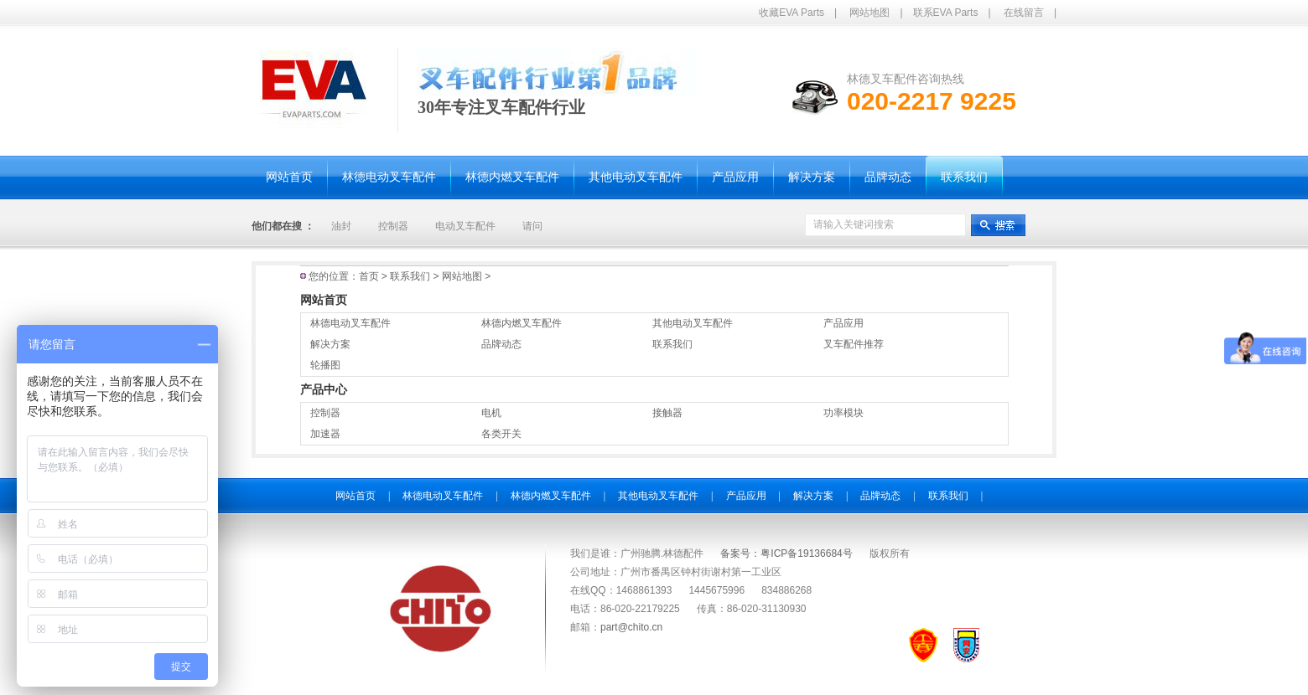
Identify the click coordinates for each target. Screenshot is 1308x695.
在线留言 (1024, 12)
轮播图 (325, 365)
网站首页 (323, 299)
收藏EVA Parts (791, 12)
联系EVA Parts (945, 12)
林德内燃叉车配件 (521, 323)
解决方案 (330, 344)
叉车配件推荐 (853, 344)
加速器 (325, 434)
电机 (491, 413)
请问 (532, 226)
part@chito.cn (631, 627)
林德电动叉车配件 (350, 323)
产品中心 (323, 389)
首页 (369, 276)
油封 (341, 226)
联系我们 (416, 276)
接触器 (667, 413)
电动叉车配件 (465, 226)
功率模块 (843, 413)
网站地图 (869, 12)
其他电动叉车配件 (692, 323)
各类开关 (501, 434)
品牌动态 (501, 344)
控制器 (393, 226)
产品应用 (843, 323)
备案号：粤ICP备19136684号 (786, 553)
